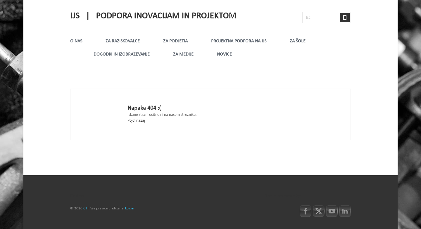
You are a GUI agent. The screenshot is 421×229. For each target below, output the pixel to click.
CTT (86, 208)
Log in (129, 208)
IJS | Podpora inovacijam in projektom (153, 16)
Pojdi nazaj (136, 120)
